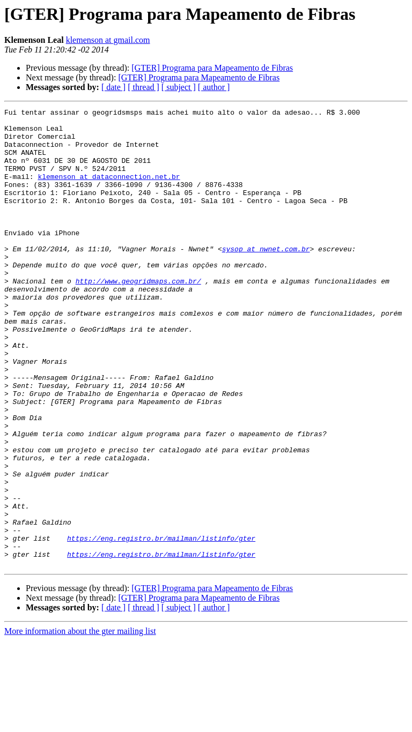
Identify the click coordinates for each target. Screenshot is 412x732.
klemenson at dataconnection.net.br (109, 191)
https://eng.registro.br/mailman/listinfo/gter (161, 625)
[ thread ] (143, 87)
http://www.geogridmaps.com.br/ (138, 316)
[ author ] (214, 87)
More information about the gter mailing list (80, 722)
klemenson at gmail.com (108, 39)
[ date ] (113, 87)
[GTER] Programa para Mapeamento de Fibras (212, 67)
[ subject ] (178, 87)
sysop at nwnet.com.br (266, 277)
